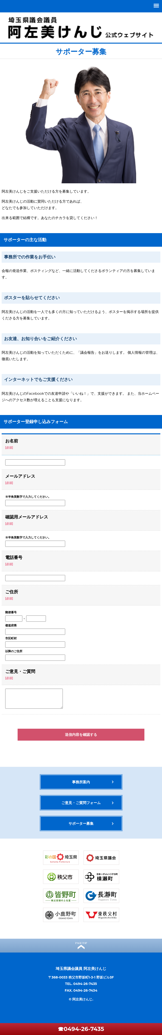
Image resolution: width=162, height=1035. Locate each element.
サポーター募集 (81, 823)
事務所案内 (81, 782)
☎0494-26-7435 (81, 1028)
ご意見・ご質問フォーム (81, 802)
